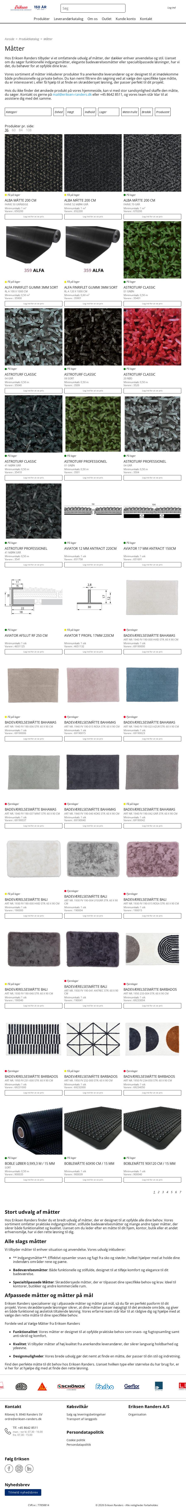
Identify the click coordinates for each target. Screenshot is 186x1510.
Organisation (137, 1414)
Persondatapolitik (79, 1445)
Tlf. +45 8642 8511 (25, 1428)
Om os (93, 19)
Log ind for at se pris (33, 216)
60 (14, 130)
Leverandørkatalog (68, 19)
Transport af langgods (82, 1419)
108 (29, 130)
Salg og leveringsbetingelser (86, 1414)
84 (21, 130)
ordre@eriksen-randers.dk (23, 1419)
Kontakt (146, 19)
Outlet (107, 19)
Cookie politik (76, 1440)
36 (7, 130)
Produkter (42, 19)
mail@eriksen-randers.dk (72, 94)
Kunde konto (126, 19)
